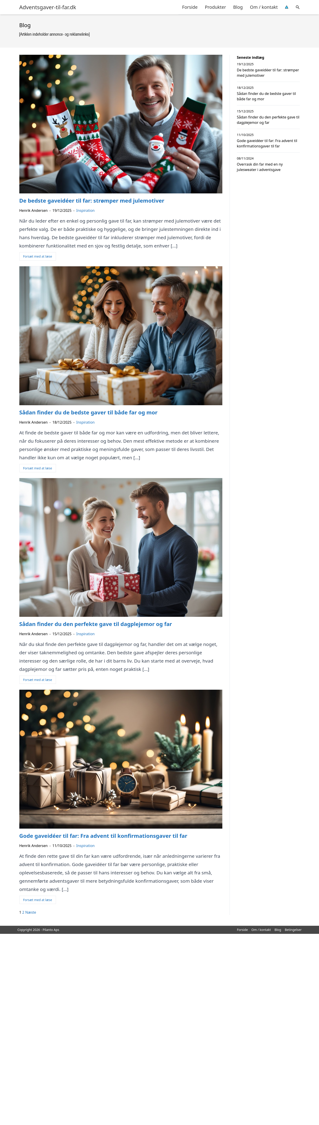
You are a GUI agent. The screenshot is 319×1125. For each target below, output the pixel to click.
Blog (238, 7)
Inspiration (85, 210)
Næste (30, 912)
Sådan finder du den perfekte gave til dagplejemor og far (268, 120)
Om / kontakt (264, 7)
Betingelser (293, 930)
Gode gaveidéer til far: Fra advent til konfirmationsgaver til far (267, 143)
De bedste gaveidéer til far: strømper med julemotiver (268, 73)
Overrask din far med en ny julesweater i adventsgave (260, 167)
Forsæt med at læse (37, 256)
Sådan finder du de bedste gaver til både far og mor (266, 96)
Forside (190, 7)
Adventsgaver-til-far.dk (47, 7)
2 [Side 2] (23, 912)
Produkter (215, 7)
